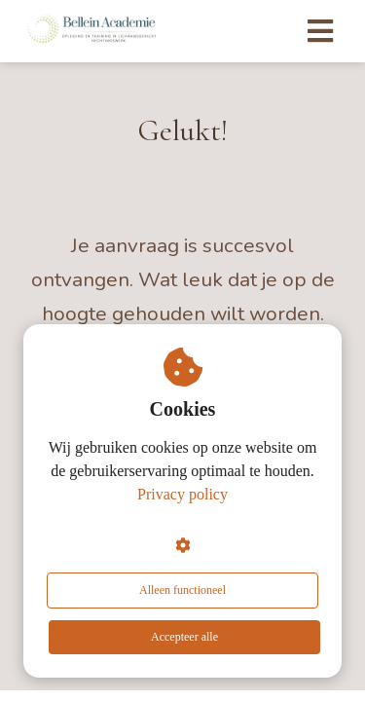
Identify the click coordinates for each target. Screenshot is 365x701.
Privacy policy (182, 494)
